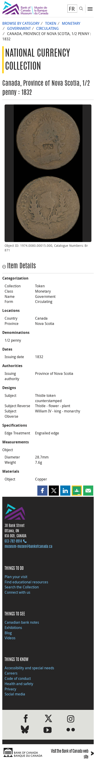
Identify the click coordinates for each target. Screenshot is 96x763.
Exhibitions (13, 627)
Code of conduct (18, 678)
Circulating (47, 28)
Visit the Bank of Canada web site (72, 754)
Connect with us (17, 592)
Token (50, 23)
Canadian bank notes (22, 622)
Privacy (10, 689)
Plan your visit (16, 576)
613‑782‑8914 (13, 541)
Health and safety (19, 683)
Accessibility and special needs (29, 667)
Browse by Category (20, 23)
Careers (11, 673)
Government (19, 28)
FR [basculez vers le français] (72, 8)
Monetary (71, 23)
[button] (42, 491)
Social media (15, 694)
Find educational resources (26, 582)
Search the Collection (22, 587)
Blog (8, 632)
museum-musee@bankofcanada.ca (28, 547)
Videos (10, 637)
